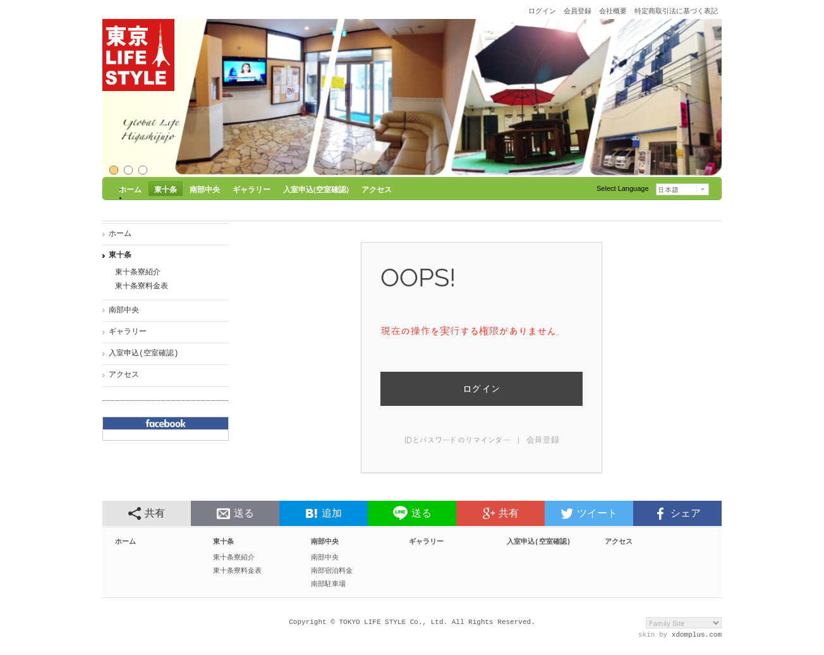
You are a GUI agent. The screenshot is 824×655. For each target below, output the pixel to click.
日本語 (668, 189)
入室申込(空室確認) (143, 353)
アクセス (124, 375)
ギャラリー (128, 332)
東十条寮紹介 (138, 272)
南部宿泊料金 (332, 573)
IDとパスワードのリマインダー (457, 439)
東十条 (120, 255)
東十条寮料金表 (141, 286)
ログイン (481, 389)
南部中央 (124, 310)
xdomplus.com (697, 640)
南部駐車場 (328, 587)
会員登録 (542, 439)
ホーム (120, 234)
